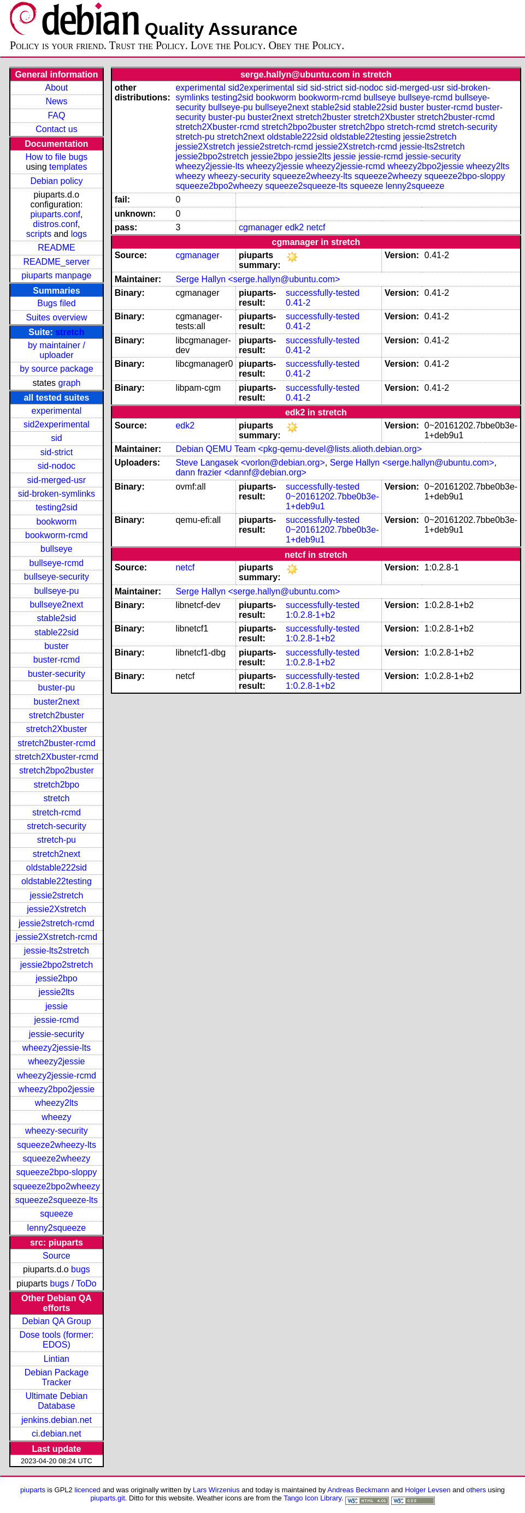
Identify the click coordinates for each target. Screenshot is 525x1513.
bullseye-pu (56, 590)
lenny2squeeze (56, 1227)
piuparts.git (107, 1498)
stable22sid (56, 632)
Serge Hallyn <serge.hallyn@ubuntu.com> (257, 279)
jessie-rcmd (56, 1019)
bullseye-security (56, 576)
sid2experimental (56, 424)
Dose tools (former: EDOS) (56, 1339)
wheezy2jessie (56, 1061)
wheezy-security (56, 1130)
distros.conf (55, 224)
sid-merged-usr (56, 480)
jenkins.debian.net (56, 1420)
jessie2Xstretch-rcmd (56, 937)
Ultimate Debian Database (57, 1400)
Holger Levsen (428, 1490)
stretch (69, 332)
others (476, 1490)
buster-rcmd (56, 659)
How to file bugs (56, 157)
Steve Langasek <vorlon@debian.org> (250, 462)
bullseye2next (56, 604)
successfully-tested (322, 292)
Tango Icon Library (312, 1498)
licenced (87, 1490)
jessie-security (56, 1034)
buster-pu (56, 687)
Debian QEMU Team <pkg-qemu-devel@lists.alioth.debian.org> (298, 449)
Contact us (56, 129)
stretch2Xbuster (56, 729)
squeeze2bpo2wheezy (56, 1186)
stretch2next (56, 854)
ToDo (86, 1283)
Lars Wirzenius (216, 1490)
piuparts (32, 1490)
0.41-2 (298, 302)
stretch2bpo (57, 784)
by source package (56, 368)
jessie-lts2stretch (56, 950)
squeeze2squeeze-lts (56, 1200)
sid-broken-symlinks (56, 493)
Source (56, 1255)
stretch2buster (56, 715)
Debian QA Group (56, 1321)
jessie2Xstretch (56, 909)
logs (79, 234)
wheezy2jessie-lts (56, 1047)
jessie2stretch (57, 895)
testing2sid (57, 507)
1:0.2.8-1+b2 (310, 615)
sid (56, 438)
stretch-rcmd (56, 812)
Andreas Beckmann (358, 1490)
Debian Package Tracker (57, 1377)
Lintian (56, 1358)
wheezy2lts (56, 1102)
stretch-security (56, 826)
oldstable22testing (56, 881)
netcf (316, 227)
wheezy (56, 1117)
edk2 (294, 227)
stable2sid (56, 618)
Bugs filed (56, 303)
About (56, 87)
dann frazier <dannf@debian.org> (240, 472)
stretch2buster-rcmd (56, 743)
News (56, 101)
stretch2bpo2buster (56, 770)
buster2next (57, 701)
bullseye (56, 548)
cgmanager (260, 227)
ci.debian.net (56, 1433)
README (56, 247)
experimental (57, 410)
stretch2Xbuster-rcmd (56, 756)
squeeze (56, 1213)
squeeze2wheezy (57, 1158)
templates (68, 166)
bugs (80, 1269)
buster (56, 646)
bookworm (57, 521)
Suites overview (56, 317)
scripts (38, 234)
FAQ (56, 115)
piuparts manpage (56, 275)
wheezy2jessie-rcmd (56, 1075)
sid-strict (56, 452)
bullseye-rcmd (57, 563)
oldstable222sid (56, 867)
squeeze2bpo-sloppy (56, 1172)
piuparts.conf (55, 214)
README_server (56, 261)
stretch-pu (56, 839)
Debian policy (56, 181)
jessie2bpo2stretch (56, 964)
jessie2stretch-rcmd (57, 923)
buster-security (56, 673)
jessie (56, 1006)
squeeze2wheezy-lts (56, 1144)
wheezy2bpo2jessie (57, 1089)
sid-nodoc (56, 465)
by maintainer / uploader (56, 350)
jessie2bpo (57, 978)
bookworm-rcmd (56, 535)
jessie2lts (57, 992)
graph (69, 383)
